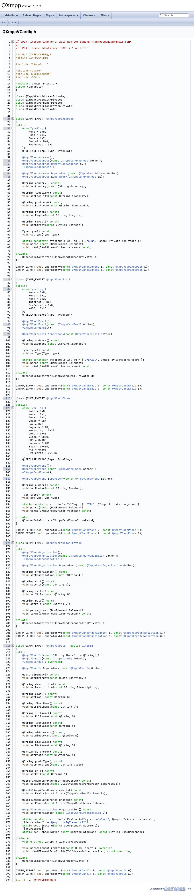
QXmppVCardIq (56, 645)
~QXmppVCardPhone (35, 472)
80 (6, 279)
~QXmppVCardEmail (35, 327)
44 (6, 173)
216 (6, 645)
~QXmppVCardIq (32, 662)
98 (6, 334)
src (4, 22)
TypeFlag (36, 128)
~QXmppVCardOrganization (40, 559)
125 (6, 408)
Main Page (11, 15)
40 (6, 160)
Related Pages (32, 15)
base (13, 22)
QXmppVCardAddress (60, 119)
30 (6, 128)
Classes (89, 15)
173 (6, 543)
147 (6, 478)
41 (6, 164)
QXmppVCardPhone (58, 398)
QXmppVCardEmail (58, 279)
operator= (60, 173)
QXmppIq (87, 645)
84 (6, 289)
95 (6, 324)
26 (6, 119)
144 (6, 469)
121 (6, 398)
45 (6, 176)
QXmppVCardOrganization (64, 543)
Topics (50, 15)
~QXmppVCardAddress (36, 167)
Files (105, 15)
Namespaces (68, 15)
